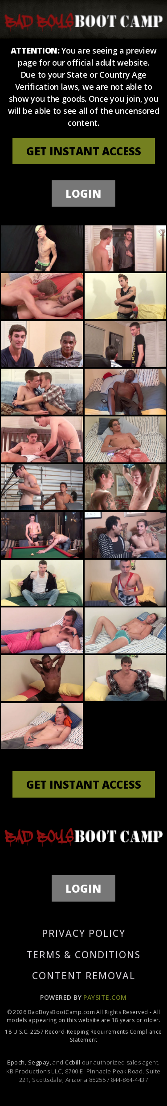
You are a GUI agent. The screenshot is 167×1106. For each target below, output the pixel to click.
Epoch (15, 1062)
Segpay (39, 1062)
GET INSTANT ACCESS (83, 151)
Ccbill (72, 1062)
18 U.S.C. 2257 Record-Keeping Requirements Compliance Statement (83, 1036)
